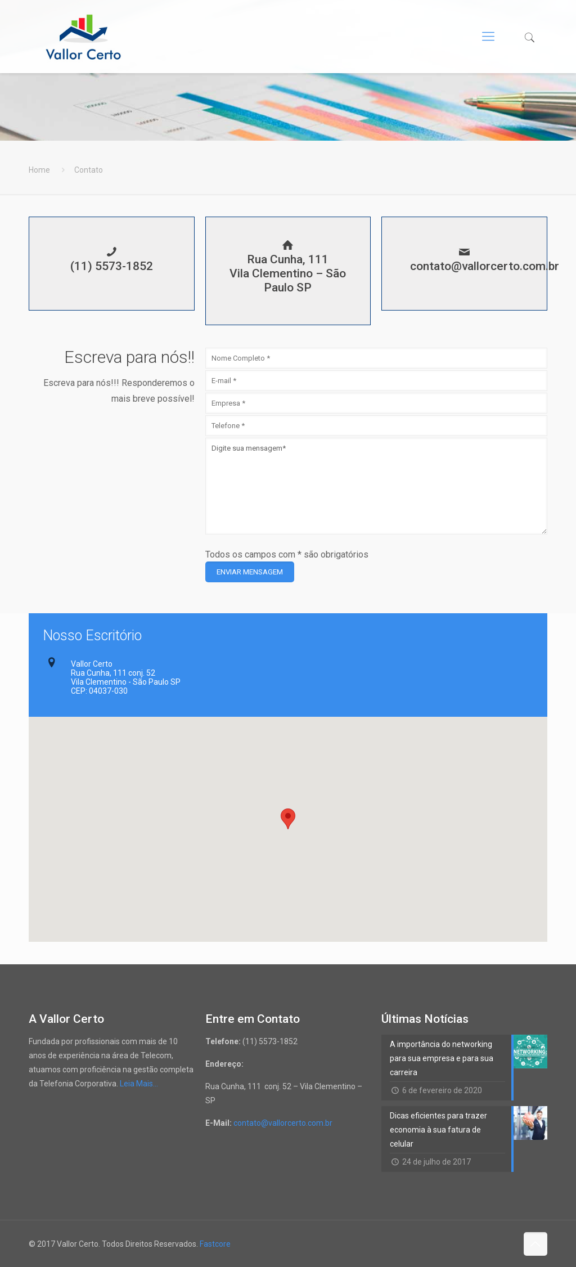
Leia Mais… (139, 1083)
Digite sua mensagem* (376, 486)
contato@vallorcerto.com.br (282, 1122)
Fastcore (215, 1243)
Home (39, 169)
